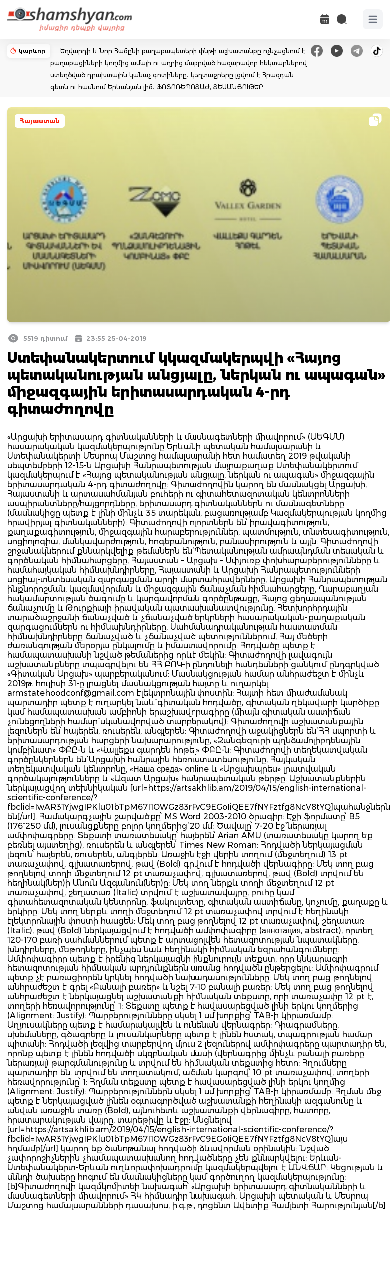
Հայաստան (40, 121)
